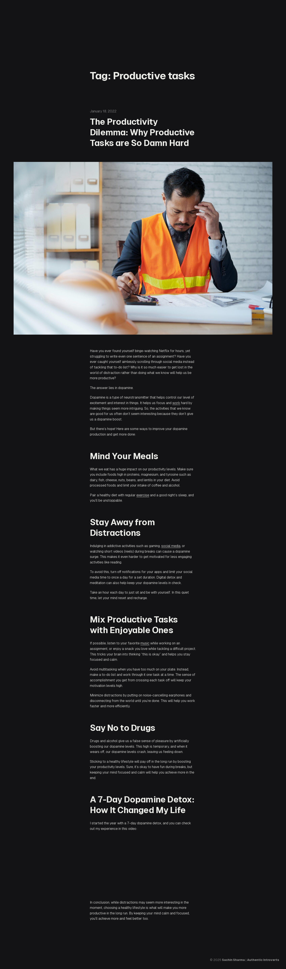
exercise (142, 495)
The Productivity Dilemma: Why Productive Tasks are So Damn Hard (142, 132)
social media (170, 546)
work (176, 403)
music (144, 643)
